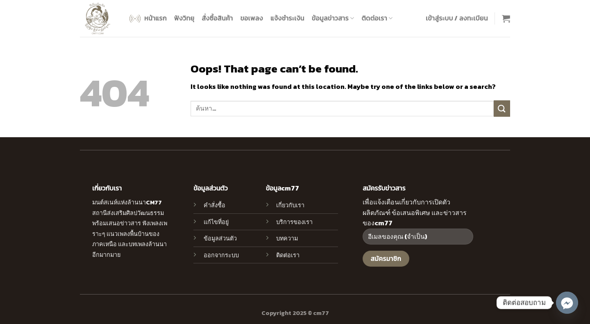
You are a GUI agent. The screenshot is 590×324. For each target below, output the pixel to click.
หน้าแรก (147, 18)
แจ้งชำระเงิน (287, 18)
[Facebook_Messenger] (567, 303)
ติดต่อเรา (377, 18)
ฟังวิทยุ (184, 18)
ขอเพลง (251, 18)
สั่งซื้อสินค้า (217, 18)
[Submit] (502, 108)
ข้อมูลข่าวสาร (333, 18)
